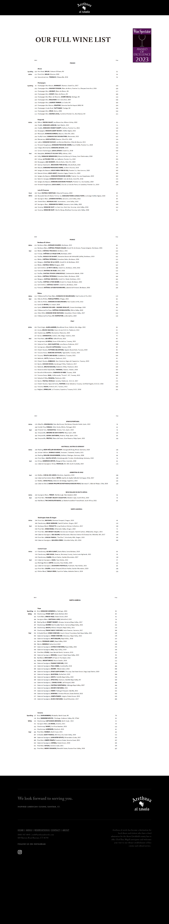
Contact (55, 830)
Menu (29, 830)
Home (21, 830)
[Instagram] (20, 852)
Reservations (41, 830)
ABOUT (65, 830)
